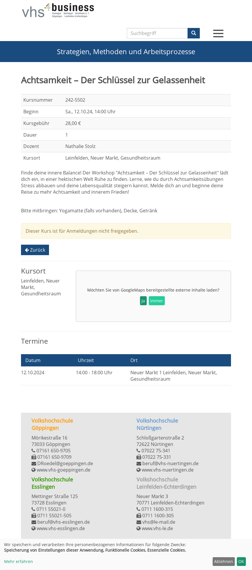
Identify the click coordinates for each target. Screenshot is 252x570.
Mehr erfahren (18, 561)
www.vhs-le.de (154, 528)
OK (241, 561)
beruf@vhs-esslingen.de (61, 522)
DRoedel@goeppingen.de (62, 463)
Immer (156, 300)
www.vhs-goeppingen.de (61, 470)
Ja (143, 300)
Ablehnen (223, 561)
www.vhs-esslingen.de (58, 528)
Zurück (35, 250)
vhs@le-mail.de (155, 522)
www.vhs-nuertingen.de (165, 470)
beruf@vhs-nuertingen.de (167, 463)
